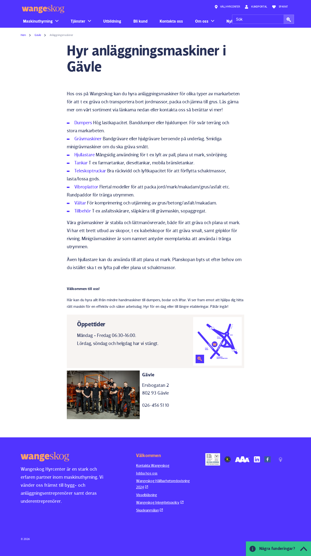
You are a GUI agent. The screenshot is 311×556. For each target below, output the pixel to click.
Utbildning (112, 21)
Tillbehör (82, 210)
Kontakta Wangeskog (152, 465)
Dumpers (83, 122)
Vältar (80, 202)
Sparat (280, 7)
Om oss (201, 21)
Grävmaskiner (88, 138)
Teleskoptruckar (90, 170)
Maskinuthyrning (38, 21)
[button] (289, 19)
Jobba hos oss (146, 473)
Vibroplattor (86, 186)
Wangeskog (43, 9)
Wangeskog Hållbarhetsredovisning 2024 (163, 484)
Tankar (81, 162)
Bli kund (140, 21)
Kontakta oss (171, 21)
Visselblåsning (146, 495)
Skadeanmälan (149, 510)
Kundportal (256, 7)
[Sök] (263, 19)
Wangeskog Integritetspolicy (159, 502)
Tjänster (78, 21)
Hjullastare (84, 154)
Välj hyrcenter (227, 7)
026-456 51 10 (155, 405)
